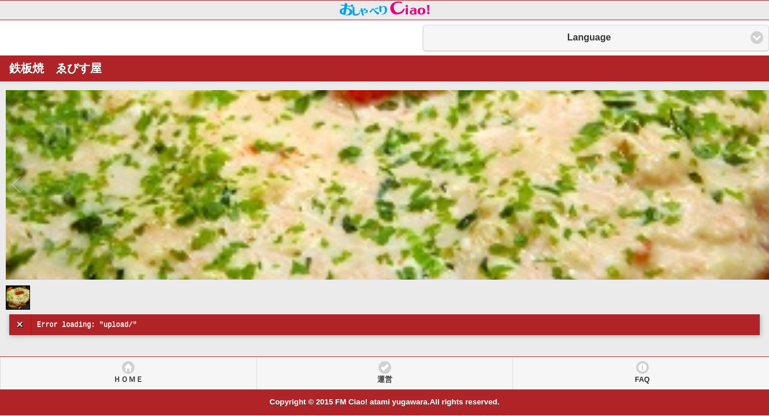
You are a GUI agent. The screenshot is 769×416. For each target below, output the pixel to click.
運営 (384, 380)
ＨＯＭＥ (128, 380)
